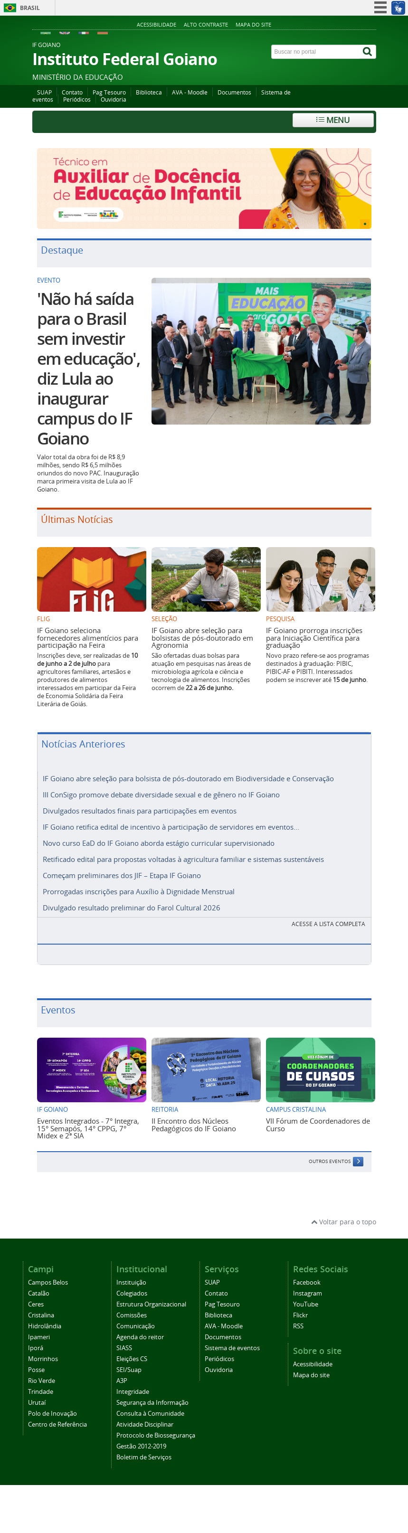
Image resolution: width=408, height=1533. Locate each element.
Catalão (38, 1293)
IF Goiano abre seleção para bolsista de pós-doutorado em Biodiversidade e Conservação (188, 778)
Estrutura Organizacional (151, 1304)
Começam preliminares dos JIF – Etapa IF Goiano (122, 875)
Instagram (307, 1293)
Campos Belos (48, 1282)
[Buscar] (368, 52)
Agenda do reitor (140, 1337)
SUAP (44, 92)
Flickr (300, 1315)
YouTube (305, 1304)
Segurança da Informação (152, 1403)
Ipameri (39, 1337)
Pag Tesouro (109, 92)
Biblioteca (149, 92)
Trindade (40, 1392)
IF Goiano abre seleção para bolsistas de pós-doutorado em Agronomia (202, 637)
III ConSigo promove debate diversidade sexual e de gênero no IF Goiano (161, 794)
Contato (72, 92)
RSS (298, 1326)
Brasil (30, 8)
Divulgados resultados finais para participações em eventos (140, 810)
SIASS (124, 1348)
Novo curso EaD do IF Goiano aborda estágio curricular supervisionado (159, 843)
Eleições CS (131, 1359)
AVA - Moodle (190, 92)
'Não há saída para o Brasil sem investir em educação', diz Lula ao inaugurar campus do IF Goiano (88, 368)
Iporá (35, 1348)
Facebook (307, 1282)
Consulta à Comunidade (150, 1414)
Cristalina (41, 1315)
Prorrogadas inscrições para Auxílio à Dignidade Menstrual (139, 891)
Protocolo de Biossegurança (155, 1435)
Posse (36, 1370)
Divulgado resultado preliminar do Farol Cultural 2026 (131, 907)
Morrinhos (43, 1359)
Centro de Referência (57, 1424)
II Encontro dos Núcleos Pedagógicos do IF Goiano (194, 1124)
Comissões (131, 1315)
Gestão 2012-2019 (141, 1446)
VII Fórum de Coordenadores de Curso (318, 1124)
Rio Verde (41, 1381)
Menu (333, 119)
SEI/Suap (129, 1370)
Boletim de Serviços (143, 1457)
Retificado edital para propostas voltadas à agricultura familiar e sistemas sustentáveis (183, 859)
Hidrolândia (44, 1326)
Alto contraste (206, 24)
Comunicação (135, 1326)
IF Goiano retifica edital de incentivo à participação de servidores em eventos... (171, 827)
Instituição (131, 1282)
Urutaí (37, 1403)
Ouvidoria (113, 99)
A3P (121, 1381)
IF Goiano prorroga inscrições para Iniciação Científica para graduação (314, 637)
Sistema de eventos (232, 1348)
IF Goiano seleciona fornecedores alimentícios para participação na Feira (87, 637)
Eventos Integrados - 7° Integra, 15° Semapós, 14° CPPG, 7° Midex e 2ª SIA (88, 1128)
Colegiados (131, 1293)
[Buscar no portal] (316, 52)
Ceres (36, 1304)
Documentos (234, 92)
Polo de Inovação (52, 1414)
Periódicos (77, 99)
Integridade (132, 1392)
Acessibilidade (156, 24)
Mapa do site (253, 24)
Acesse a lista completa (328, 923)
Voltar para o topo (343, 1221)
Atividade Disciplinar (144, 1424)
